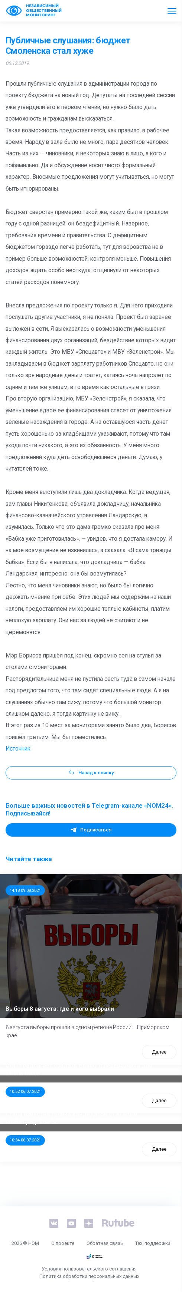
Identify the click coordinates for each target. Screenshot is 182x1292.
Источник (18, 748)
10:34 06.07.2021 (25, 1140)
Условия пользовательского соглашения (89, 1269)
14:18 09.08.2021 (25, 890)
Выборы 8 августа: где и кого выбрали (60, 1009)
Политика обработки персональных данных (89, 1276)
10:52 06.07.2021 (25, 1091)
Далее (159, 1052)
